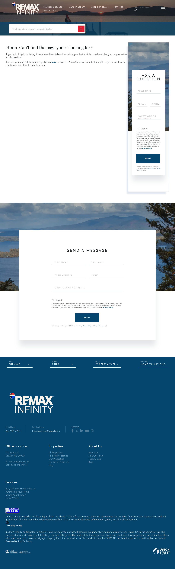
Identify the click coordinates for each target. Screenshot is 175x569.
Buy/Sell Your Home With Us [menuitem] (20, 488)
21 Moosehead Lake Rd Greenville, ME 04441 (17, 463)
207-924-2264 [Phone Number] (12, 430)
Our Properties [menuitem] (56, 458)
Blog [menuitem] (51, 465)
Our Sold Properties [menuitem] (59, 461)
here (53, 61)
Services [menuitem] (118, 7)
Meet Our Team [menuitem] (99, 7)
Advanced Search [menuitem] (53, 7)
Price (55, 364)
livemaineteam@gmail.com (46, 430)
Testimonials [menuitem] (94, 458)
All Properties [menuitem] (56, 452)
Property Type (105, 364)
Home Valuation (152, 364)
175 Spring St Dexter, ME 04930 (15, 454)
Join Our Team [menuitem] (96, 455)
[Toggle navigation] (163, 8)
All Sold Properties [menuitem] (58, 455)
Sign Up (137, 7)
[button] (81, 29)
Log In (148, 7)
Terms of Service (99, 326)
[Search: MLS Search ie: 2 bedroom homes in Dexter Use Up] (44, 29)
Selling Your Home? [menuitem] (15, 494)
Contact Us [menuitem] (49, 10)
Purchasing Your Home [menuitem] (17, 491)
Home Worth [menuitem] (12, 498)
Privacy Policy (146, 148)
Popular (14, 364)
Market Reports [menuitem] (78, 7)
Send (148, 159)
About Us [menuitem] (93, 452)
